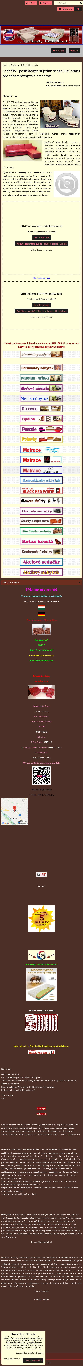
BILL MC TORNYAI (11, 102)
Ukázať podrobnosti (11, 1359)
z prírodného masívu (70, 85)
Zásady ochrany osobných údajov (29, 1353)
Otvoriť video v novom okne (42, 250)
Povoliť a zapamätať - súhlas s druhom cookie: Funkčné (42, 243)
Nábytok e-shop (42, 582)
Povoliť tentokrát (41, 237)
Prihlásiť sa (31, 3)
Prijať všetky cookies (33, 1360)
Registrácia (45, 3)
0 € (78, 9)
